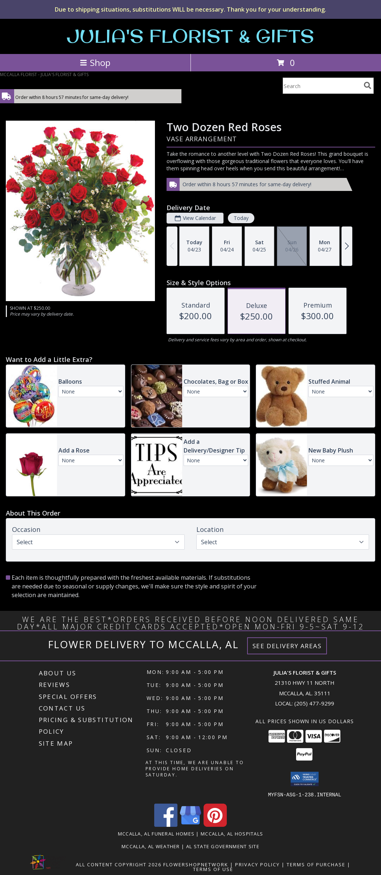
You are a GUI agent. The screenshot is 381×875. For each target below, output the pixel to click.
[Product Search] (322, 85)
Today (241, 217)
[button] (305, 779)
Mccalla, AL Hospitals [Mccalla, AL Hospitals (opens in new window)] (232, 833)
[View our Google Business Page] (190, 824)
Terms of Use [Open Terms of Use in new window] (213, 869)
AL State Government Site (222, 846)
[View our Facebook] (165, 824)
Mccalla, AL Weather (151, 846)
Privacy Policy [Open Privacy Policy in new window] (257, 864)
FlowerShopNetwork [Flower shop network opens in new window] (195, 864)
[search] (367, 85)
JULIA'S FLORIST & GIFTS (190, 35)
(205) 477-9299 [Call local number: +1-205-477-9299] (314, 703)
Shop (95, 62)
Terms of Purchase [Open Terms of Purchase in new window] (316, 864)
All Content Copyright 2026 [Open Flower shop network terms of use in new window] (118, 864)
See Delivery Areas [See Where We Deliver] (287, 646)
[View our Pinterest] (215, 824)
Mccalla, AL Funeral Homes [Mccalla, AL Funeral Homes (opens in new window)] (156, 833)
